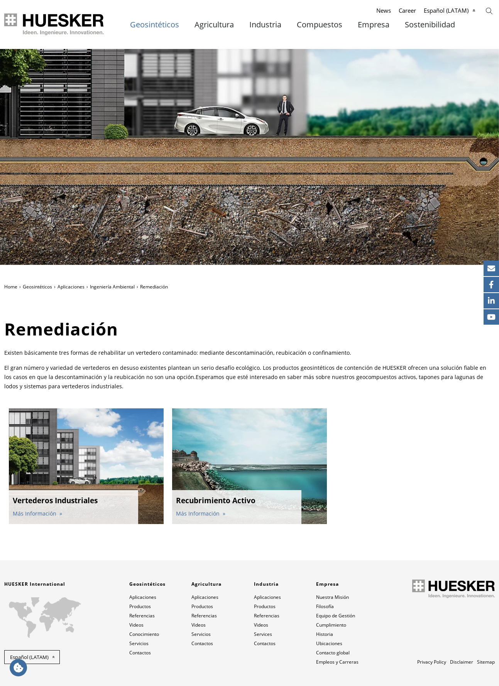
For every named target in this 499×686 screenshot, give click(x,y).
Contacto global (333, 652)
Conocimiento (144, 634)
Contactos (140, 652)
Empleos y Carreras (337, 662)
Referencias (142, 615)
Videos (136, 625)
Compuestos (319, 24)
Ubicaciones (329, 643)
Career (407, 10)
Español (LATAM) (446, 10)
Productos (140, 606)
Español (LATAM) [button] (29, 657)
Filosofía (325, 606)
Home (10, 286)
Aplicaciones (71, 286)
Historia (324, 634)
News (383, 10)
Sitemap (486, 662)
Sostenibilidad (430, 24)
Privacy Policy (431, 662)
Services (263, 634)
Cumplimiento (331, 625)
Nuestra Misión (332, 597)
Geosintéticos (154, 24)
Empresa (373, 24)
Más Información (35, 513)
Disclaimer (461, 662)
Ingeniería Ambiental (112, 286)
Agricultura (214, 24)
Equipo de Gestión (335, 615)
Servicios (139, 643)
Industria (265, 24)
